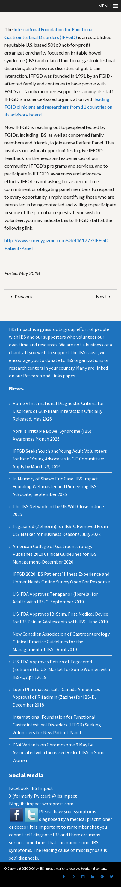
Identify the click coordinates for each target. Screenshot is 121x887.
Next (104, 296)
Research (32, 376)
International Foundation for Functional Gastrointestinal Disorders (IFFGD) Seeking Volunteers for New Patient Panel (57, 724)
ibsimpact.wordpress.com (46, 804)
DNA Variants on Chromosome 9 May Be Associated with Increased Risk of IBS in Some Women (59, 752)
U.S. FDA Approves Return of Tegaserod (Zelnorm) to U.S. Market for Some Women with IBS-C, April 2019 (61, 669)
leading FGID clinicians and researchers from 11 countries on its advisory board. (58, 106)
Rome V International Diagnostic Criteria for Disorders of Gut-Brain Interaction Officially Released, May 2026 (58, 411)
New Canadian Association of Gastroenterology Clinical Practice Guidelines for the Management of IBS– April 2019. (61, 641)
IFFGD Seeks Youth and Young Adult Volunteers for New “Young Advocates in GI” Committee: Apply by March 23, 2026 (60, 458)
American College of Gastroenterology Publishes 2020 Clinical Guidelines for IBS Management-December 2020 (54, 554)
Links (56, 376)
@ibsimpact (64, 796)
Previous (21, 296)
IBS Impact (41, 788)
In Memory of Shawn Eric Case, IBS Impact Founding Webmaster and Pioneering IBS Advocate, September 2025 (55, 486)
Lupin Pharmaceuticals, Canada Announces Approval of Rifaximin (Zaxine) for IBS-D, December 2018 (56, 697)
